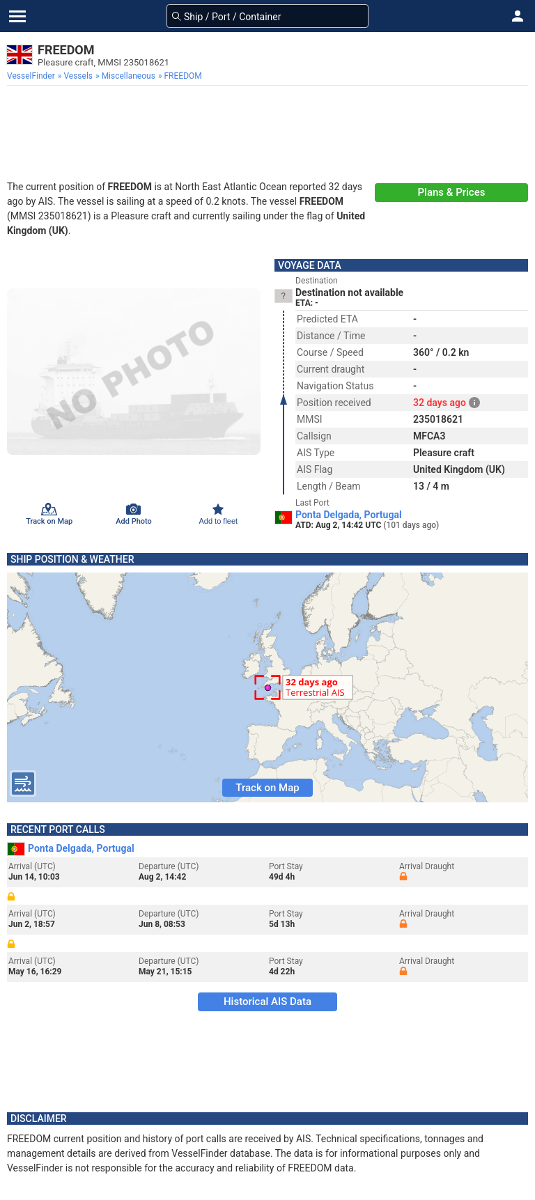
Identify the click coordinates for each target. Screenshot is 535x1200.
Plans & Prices (452, 192)
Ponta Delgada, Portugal (348, 514)
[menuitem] (32, 76)
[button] (517, 16)
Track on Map (267, 787)
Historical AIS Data (267, 1001)
